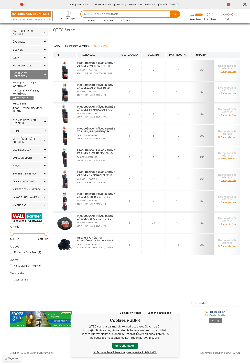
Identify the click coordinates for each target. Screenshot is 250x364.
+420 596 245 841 (215, 312)
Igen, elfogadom (125, 345)
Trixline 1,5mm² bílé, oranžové (26, 92)
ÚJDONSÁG (30, 41)
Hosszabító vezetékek (30, 74)
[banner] (32, 16)
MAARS (30, 165)
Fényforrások (30, 65)
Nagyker (92, 20)
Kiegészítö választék (30, 189)
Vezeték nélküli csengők (30, 140)
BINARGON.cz (232, 352)
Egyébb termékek (30, 173)
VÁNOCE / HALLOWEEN (30, 197)
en (235, 14)
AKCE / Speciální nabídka (30, 32)
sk (227, 14)
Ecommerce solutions (212, 352)
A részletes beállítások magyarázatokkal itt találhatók (125, 352)
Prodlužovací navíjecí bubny (27, 110)
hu (231, 14)
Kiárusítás (30, 205)
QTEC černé (20, 98)
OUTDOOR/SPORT (30, 157)
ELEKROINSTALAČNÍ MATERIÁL (30, 121)
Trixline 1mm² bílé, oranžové (25, 85)
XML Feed (125, 20)
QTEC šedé (20, 103)
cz (219, 14)
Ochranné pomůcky (30, 181)
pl (223, 14)
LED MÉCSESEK (30, 149)
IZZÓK (30, 57)
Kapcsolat (108, 20)
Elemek (30, 49)
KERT (30, 131)
